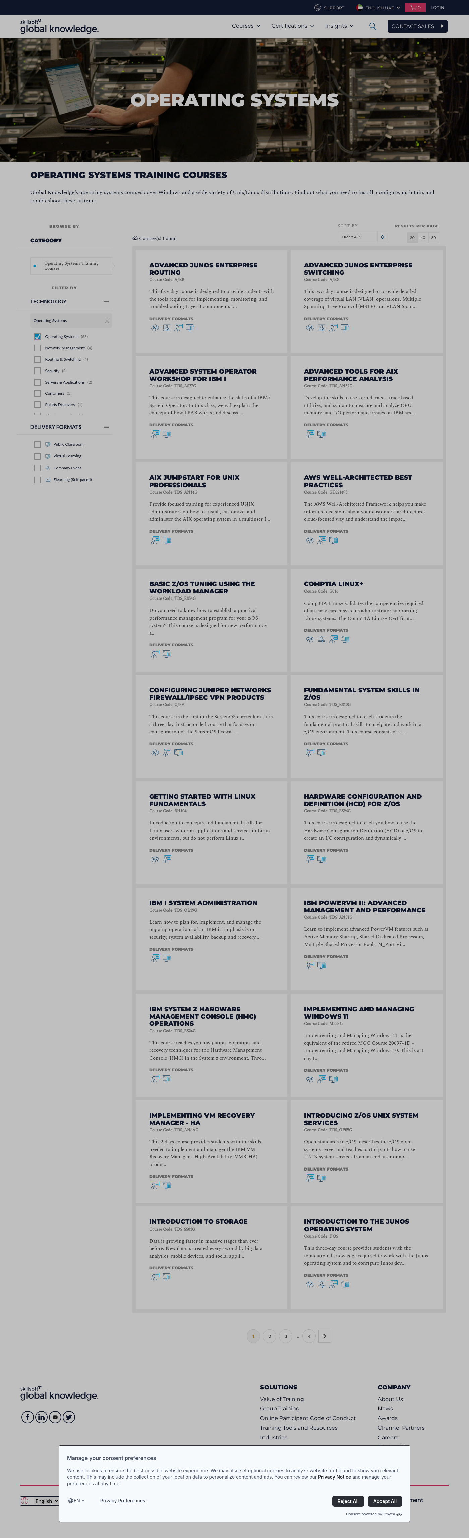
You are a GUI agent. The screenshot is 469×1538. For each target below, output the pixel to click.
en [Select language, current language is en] (76, 1500)
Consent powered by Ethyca (374, 1514)
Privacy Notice (334, 1477)
